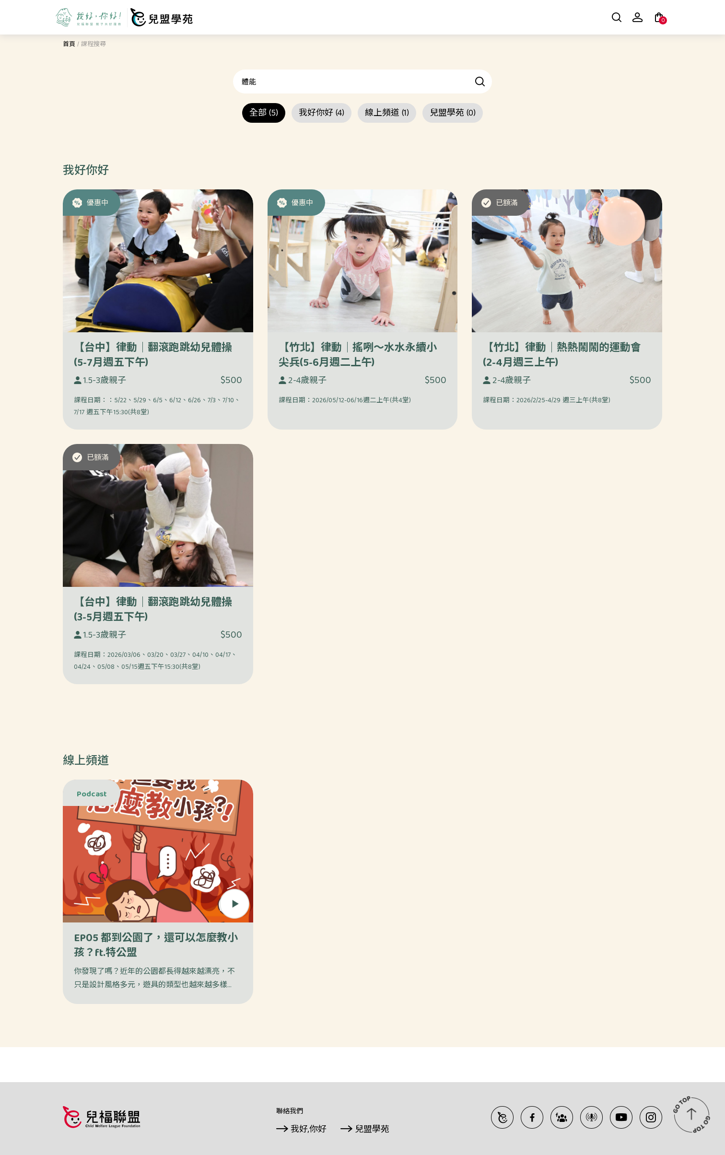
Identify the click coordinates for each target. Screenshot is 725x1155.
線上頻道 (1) (387, 113)
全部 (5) (263, 113)
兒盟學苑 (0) (453, 113)
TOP (691, 1114)
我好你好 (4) (321, 113)
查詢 (480, 81)
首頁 (69, 44)
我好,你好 (309, 1130)
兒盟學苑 (372, 1130)
